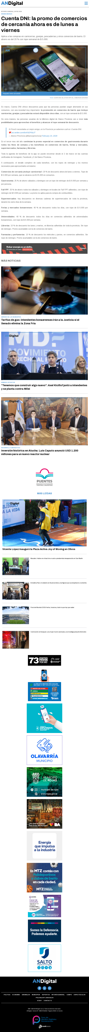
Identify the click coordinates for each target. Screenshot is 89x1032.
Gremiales (26, 994)
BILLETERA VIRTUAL (68, 97)
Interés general (58, 994)
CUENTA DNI (57, 97)
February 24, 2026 (49, 136)
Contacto (48, 1000)
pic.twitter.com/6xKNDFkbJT (23, 133)
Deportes (46, 994)
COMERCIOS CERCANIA (81, 97)
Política (7, 994)
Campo (69, 994)
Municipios (36, 994)
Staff (39, 1000)
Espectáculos (79, 994)
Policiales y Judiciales (44, 997)
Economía (16, 994)
